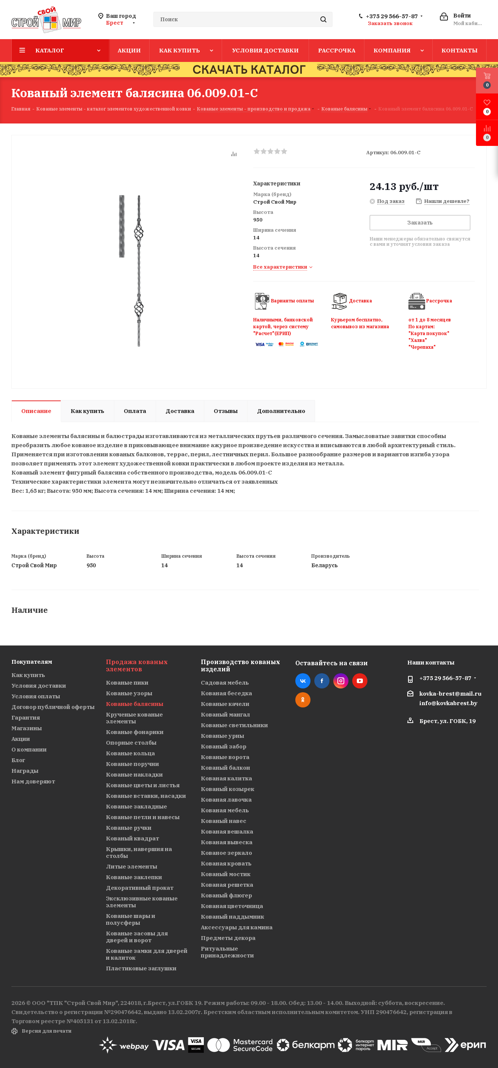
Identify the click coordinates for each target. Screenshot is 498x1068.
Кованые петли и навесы (143, 817)
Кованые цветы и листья (143, 785)
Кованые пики (127, 682)
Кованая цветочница (232, 906)
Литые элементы (131, 866)
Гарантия (25, 717)
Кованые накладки (134, 774)
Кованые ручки (128, 827)
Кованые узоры (129, 693)
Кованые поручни (132, 763)
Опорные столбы (131, 742)
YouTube (359, 680)
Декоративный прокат (139, 887)
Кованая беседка (226, 693)
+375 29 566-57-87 (392, 16)
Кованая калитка (226, 778)
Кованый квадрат (132, 838)
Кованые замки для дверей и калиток (147, 954)
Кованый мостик (226, 874)
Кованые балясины (134, 703)
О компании (29, 749)
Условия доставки (38, 685)
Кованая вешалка (227, 831)
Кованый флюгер (226, 895)
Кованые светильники (234, 725)
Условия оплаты (35, 696)
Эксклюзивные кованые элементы (142, 902)
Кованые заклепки (134, 877)
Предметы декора (228, 937)
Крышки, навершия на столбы (139, 852)
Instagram (340, 680)
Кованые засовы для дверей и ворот (137, 937)
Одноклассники (302, 699)
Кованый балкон (225, 767)
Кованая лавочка (226, 799)
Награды (24, 770)
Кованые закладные (136, 806)
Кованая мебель (225, 810)
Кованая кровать (226, 863)
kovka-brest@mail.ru (450, 693)
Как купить (28, 675)
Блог (18, 760)
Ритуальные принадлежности (227, 952)
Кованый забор (223, 746)
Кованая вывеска (226, 842)
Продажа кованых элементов (137, 665)
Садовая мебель (225, 682)
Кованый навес (223, 820)
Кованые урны (222, 735)
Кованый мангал (225, 714)
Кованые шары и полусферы (130, 919)
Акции (20, 738)
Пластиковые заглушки (141, 968)
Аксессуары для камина (237, 927)
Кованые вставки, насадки (146, 795)
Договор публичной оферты (53, 706)
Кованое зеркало (226, 852)
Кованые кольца (130, 753)
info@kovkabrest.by (448, 703)
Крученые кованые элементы (134, 718)
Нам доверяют (33, 781)
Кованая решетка (227, 884)
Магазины (26, 728)
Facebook (321, 680)
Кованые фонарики (135, 732)
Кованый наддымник (232, 916)
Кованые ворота (225, 757)
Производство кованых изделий (240, 665)
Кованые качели (225, 703)
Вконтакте (302, 680)
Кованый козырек (227, 789)
